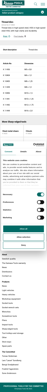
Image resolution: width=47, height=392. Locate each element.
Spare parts (7, 346)
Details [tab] (23, 151)
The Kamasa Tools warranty (14, 263)
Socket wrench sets (10, 307)
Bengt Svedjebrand (10, 364)
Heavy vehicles (8, 294)
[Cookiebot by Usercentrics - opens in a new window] (33, 144)
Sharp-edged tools (10, 329)
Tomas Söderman (9, 356)
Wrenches (6, 311)
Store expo (6, 341)
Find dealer (20, 36)
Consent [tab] (8, 151)
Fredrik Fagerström (10, 369)
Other (4, 337)
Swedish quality (9, 258)
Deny (23, 245)
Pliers (4, 320)
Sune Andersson (9, 373)
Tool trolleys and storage (12, 333)
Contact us (6, 276)
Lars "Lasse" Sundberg (11, 360)
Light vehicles (8, 290)
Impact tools (7, 324)
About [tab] (38, 151)
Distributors (7, 271)
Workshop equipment (11, 299)
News (4, 267)
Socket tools (7, 303)
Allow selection (23, 237)
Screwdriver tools (9, 316)
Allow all (23, 229)
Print (6, 36)
